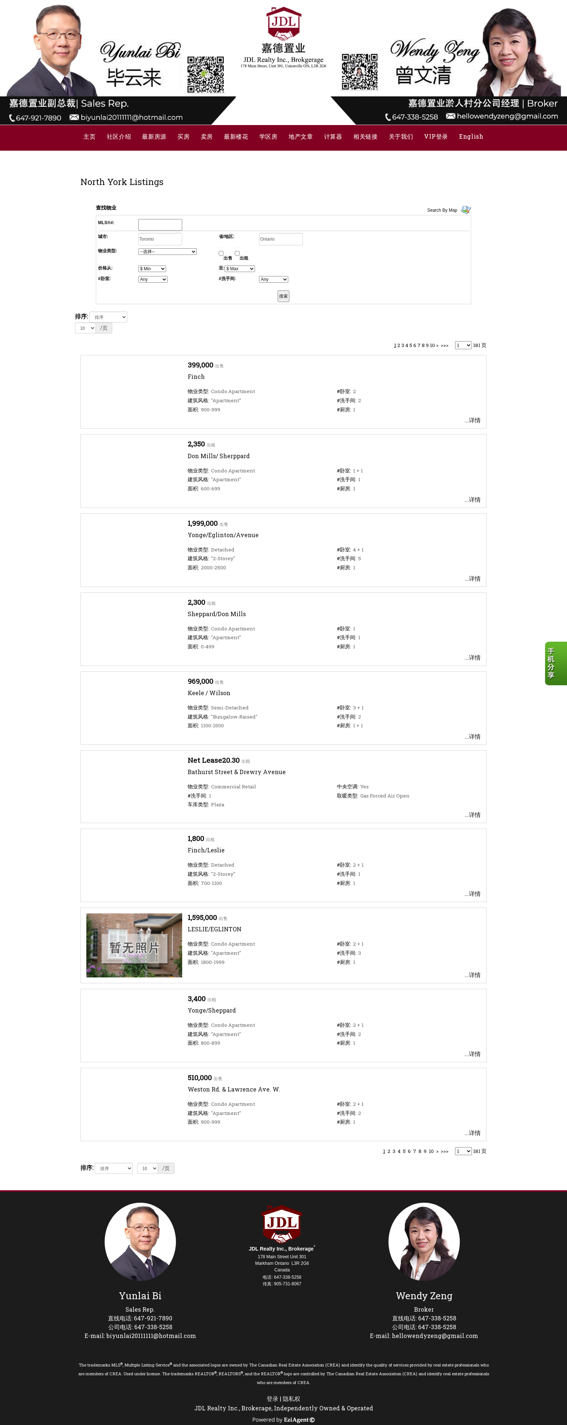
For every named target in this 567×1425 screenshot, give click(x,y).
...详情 (473, 420)
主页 (89, 136)
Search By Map (442, 210)
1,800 (196, 838)
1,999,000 (203, 523)
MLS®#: (106, 222)
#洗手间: (227, 278)
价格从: (105, 268)
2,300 (196, 602)
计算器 (333, 136)
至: (222, 268)
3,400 (197, 998)
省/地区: (226, 236)
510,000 (200, 1077)
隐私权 (291, 1398)
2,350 (196, 443)
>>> (444, 345)
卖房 (207, 136)
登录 (272, 1398)
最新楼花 (236, 136)
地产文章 (301, 136)
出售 (228, 258)
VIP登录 (436, 136)
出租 (244, 258)
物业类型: (107, 250)
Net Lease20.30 (214, 760)
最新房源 (154, 136)
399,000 (200, 364)
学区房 (268, 136)
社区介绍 (119, 136)
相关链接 (365, 136)
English (471, 136)
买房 (183, 136)
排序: (81, 316)
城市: (103, 236)
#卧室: (104, 278)
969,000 (200, 681)
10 (432, 345)
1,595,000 (202, 917)
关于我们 (401, 136)
